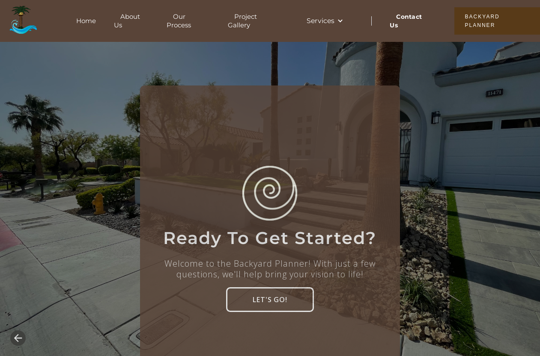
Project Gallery (242, 20)
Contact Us (406, 21)
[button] (325, 21)
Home (86, 21)
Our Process (179, 20)
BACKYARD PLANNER (482, 21)
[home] (21, 21)
